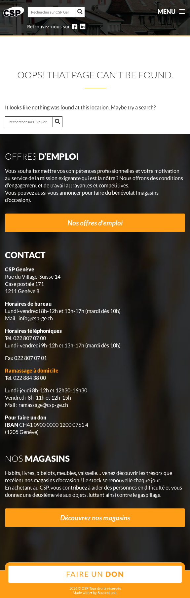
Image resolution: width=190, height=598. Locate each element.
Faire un (95, 574)
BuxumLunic (107, 592)
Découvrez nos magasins (95, 517)
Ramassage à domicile (31, 370)
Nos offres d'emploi (95, 223)
